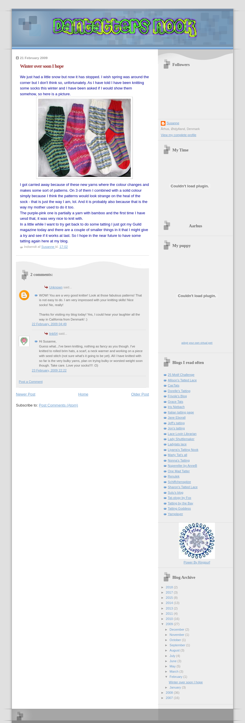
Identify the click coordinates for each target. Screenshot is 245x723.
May (173, 666)
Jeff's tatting (176, 423)
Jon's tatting (176, 428)
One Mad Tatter (179, 471)
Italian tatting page (181, 412)
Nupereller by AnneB (182, 465)
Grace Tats (175, 401)
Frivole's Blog (177, 396)
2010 (170, 619)
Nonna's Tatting (179, 460)
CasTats (173, 385)
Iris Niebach (176, 407)
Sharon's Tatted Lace (183, 487)
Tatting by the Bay (180, 503)
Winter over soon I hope (186, 682)
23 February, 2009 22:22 (49, 370)
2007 (170, 698)
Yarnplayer (175, 514)
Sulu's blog (175, 492)
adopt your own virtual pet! (197, 342)
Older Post (140, 394)
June (173, 661)
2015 (170, 597)
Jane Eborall (176, 417)
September (178, 645)
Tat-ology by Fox (179, 497)
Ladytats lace (177, 444)
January (176, 687)
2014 (170, 603)
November (177, 634)
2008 (170, 692)
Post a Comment (31, 381)
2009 (170, 624)
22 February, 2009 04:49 (49, 324)
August (175, 650)
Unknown (55, 287)
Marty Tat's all (177, 455)
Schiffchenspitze (179, 482)
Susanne (173, 123)
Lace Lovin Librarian (182, 433)
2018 (170, 587)
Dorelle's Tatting (179, 391)
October (176, 640)
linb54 (53, 333)
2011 (170, 613)
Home (83, 394)
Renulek (174, 476)
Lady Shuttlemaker (181, 439)
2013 (170, 608)
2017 (170, 592)
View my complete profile (178, 135)
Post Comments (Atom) (58, 405)
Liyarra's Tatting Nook (183, 449)
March (174, 671)
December (177, 629)
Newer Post (25, 394)
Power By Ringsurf (197, 562)
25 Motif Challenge (181, 374)
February (176, 676)
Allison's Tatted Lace (182, 380)
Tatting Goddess (179, 508)
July (173, 656)
